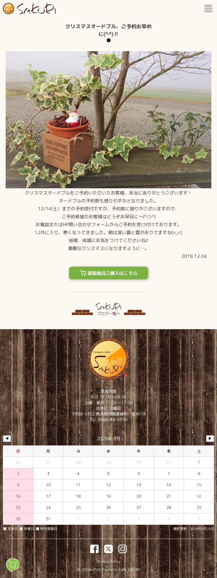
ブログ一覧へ (108, 313)
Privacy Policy (109, 561)
